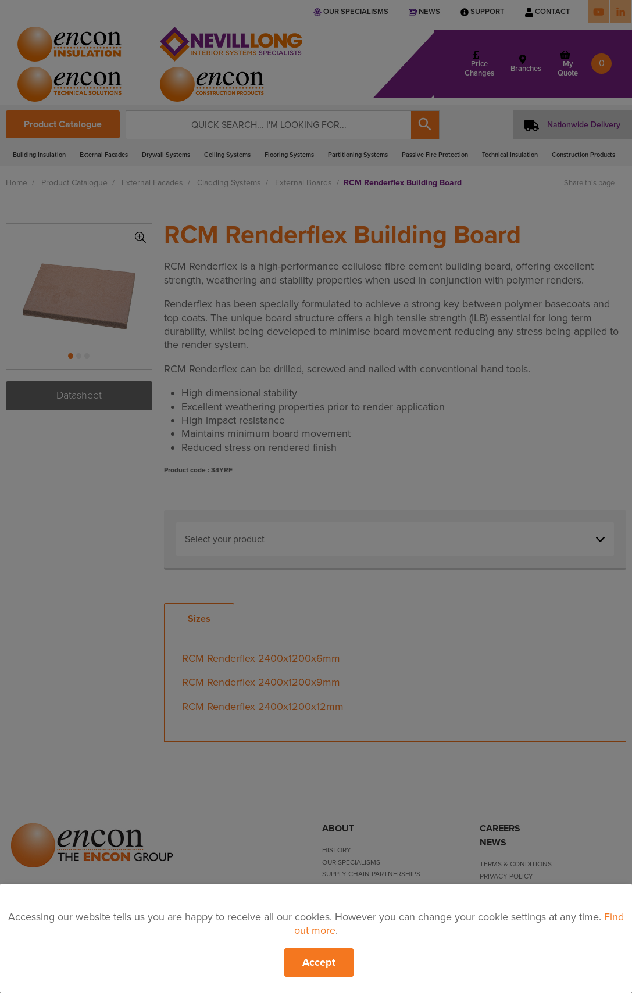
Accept (318, 962)
